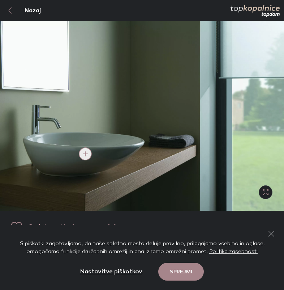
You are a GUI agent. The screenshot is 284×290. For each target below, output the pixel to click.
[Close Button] (271, 234)
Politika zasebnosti (233, 251)
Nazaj (20, 10)
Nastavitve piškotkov (111, 271)
